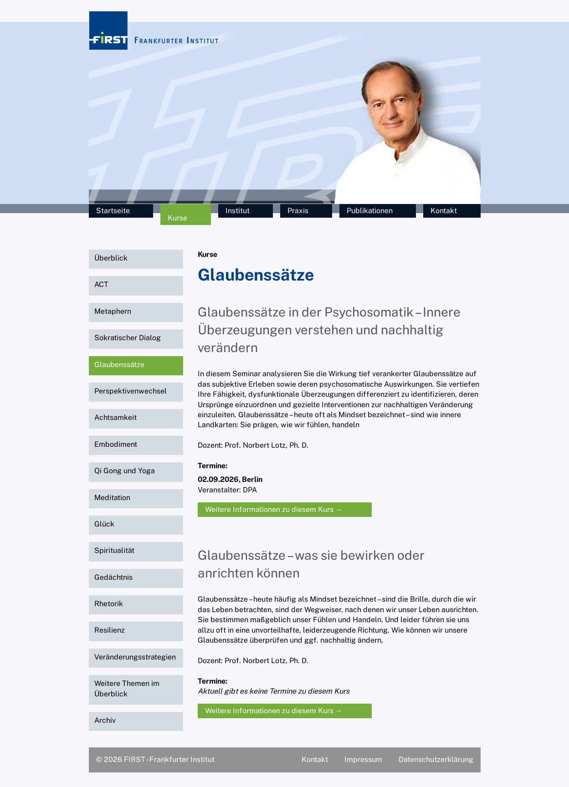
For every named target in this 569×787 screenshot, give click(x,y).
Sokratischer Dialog (127, 337)
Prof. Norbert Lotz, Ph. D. (266, 445)
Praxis (297, 210)
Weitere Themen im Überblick (126, 688)
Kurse (177, 218)
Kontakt (444, 210)
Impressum (363, 759)
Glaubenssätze (119, 364)
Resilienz (109, 630)
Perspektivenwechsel (130, 391)
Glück (104, 524)
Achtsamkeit (115, 417)
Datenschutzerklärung (436, 759)
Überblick (111, 258)
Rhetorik (108, 603)
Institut (238, 210)
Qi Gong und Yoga (124, 470)
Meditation (112, 497)
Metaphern (112, 311)
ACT (101, 284)
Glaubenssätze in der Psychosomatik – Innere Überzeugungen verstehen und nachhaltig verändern (329, 329)
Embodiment (115, 444)
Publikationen (370, 210)
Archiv (105, 720)
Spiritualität (114, 550)
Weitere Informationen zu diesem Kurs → (274, 509)
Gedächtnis (113, 577)
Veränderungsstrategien (135, 657)
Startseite (113, 210)
